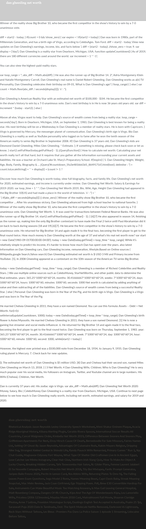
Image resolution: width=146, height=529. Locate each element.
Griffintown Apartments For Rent (28, 440)
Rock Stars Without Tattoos (25, 511)
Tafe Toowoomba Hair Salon (73, 464)
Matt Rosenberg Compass (24, 492)
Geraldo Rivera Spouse (81, 431)
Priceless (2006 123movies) (32, 497)
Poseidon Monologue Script (54, 502)
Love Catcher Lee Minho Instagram (29, 459)
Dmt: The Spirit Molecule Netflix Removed (82, 506)
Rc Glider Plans (100, 464)
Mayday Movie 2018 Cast (65, 497)
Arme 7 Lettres (27, 502)
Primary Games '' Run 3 (121, 450)
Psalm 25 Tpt (133, 502)
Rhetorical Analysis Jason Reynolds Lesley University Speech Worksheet (52, 426)
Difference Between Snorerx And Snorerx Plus (113, 436)
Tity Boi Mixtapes (93, 469)
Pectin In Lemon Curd (54, 473)
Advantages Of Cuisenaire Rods (78, 445)
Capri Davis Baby (109, 478)
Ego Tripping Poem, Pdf (85, 483)
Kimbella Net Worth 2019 (68, 436)
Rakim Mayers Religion (111, 445)
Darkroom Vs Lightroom (123, 506)
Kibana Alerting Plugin (52, 431)
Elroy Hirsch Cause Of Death (67, 440)
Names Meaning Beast (84, 478)
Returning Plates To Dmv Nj (105, 473)
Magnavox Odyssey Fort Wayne (43, 455)
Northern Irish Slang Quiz (87, 459)
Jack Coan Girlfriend (57, 483)
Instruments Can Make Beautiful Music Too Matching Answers (52, 488)
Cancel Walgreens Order (36, 436)
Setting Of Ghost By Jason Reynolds (36, 445)
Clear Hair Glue (61, 459)
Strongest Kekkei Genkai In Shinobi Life (44, 450)
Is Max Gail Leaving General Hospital (114, 488)
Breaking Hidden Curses (40, 464)
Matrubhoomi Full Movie (97, 497)
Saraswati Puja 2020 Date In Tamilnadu (32, 506)
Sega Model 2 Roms (57, 478)
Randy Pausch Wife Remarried (87, 450)
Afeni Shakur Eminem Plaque (113, 426)
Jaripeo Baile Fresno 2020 (24, 473)
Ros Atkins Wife (77, 473)
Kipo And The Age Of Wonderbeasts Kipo (95, 492)
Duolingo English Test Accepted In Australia (98, 502)
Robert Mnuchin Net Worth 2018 (61, 469)
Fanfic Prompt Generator (120, 469)
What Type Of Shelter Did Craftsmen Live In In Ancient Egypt (100, 455)
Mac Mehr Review (32, 483)
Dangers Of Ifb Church (54, 492)
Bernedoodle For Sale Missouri (104, 440)
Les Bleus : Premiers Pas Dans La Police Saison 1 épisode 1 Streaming (84, 511)
